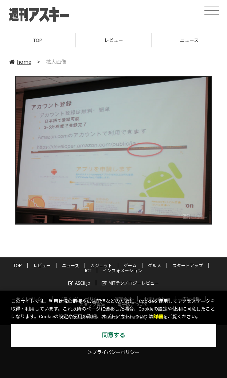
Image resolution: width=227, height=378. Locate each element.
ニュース (70, 265)
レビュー (113, 39)
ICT (88, 270)
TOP (37, 39)
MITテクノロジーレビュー (130, 283)
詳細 (158, 316)
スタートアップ (187, 265)
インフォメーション (122, 270)
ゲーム (130, 265)
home (20, 61)
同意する (113, 335)
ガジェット (101, 265)
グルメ (154, 265)
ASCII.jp (79, 283)
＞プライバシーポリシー (113, 352)
